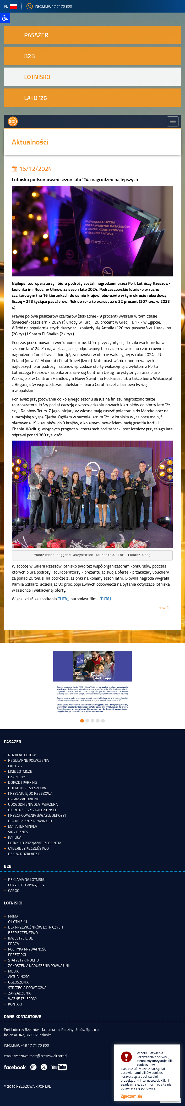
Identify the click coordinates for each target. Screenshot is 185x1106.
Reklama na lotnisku (27, 879)
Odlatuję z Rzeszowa (27, 787)
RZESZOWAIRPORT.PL (33, 1086)
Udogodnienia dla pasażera (33, 804)
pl (10, 6)
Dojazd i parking (22, 782)
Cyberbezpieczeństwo (28, 848)
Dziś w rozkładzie (24, 853)
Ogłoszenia (18, 982)
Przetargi (17, 954)
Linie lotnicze (20, 771)
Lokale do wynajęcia (26, 884)
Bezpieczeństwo (23, 932)
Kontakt (15, 1004)
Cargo (13, 890)
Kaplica (14, 837)
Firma (13, 916)
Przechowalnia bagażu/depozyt (37, 815)
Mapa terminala (22, 826)
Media (13, 971)
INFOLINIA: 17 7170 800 (49, 6)
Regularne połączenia (28, 760)
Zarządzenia (19, 993)
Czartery (16, 776)
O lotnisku (17, 921)
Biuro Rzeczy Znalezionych (32, 809)
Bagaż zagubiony (23, 798)
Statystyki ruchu (23, 960)
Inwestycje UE (20, 938)
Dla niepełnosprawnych (30, 820)
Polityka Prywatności (27, 949)
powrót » (166, 607)
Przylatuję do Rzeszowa (30, 793)
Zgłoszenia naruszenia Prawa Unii (38, 965)
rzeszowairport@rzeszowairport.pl (40, 1055)
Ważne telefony (22, 998)
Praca (13, 943)
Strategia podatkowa (27, 987)
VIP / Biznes (18, 831)
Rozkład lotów (22, 754)
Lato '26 (15, 765)
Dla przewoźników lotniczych (35, 927)
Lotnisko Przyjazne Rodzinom (34, 842)
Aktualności (19, 976)
